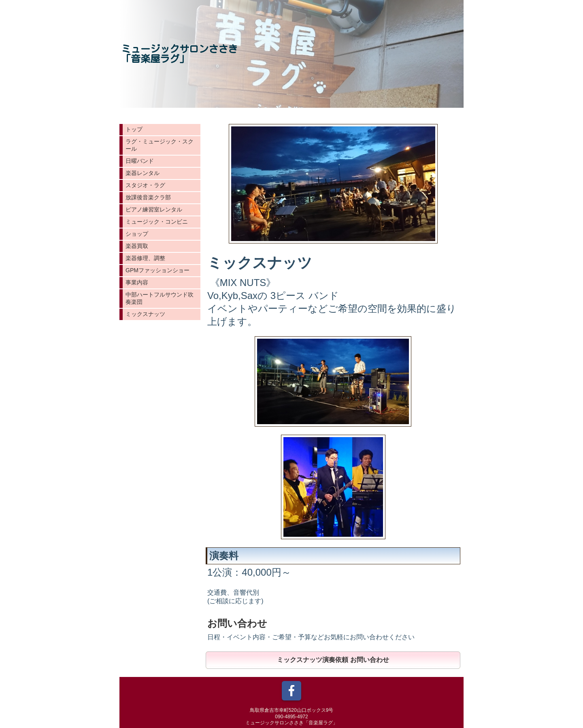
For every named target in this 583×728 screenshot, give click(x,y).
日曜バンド (140, 161)
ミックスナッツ (145, 314)
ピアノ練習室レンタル (154, 209)
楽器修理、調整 (145, 258)
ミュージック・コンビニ (157, 221)
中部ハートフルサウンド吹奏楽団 (160, 298)
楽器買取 (137, 246)
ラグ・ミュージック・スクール (160, 145)
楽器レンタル (143, 173)
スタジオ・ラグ (145, 185)
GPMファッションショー (157, 270)
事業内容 (137, 282)
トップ (134, 129)
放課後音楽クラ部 (148, 197)
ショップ (137, 234)
